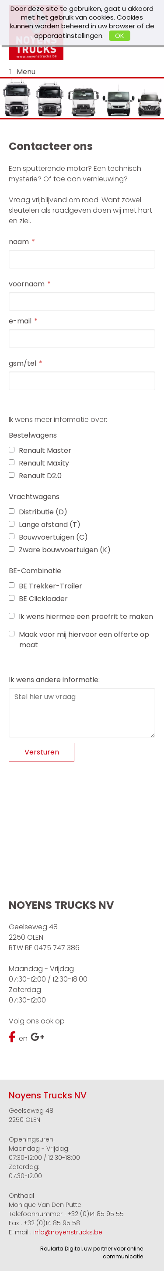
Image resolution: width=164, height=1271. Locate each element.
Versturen (41, 752)
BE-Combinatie (35, 571)
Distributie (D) (38, 512)
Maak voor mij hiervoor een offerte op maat (79, 639)
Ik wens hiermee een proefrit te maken (81, 617)
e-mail (20, 321)
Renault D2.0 (35, 476)
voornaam (27, 284)
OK (119, 35)
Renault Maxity (39, 463)
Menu (26, 72)
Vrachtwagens (34, 497)
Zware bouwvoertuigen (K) (60, 550)
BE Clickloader (38, 599)
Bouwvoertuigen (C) (48, 537)
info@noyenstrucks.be (67, 1232)
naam (19, 242)
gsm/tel (22, 363)
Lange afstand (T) (44, 525)
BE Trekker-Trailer (45, 586)
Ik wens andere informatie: (54, 680)
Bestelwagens (33, 435)
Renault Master (40, 450)
